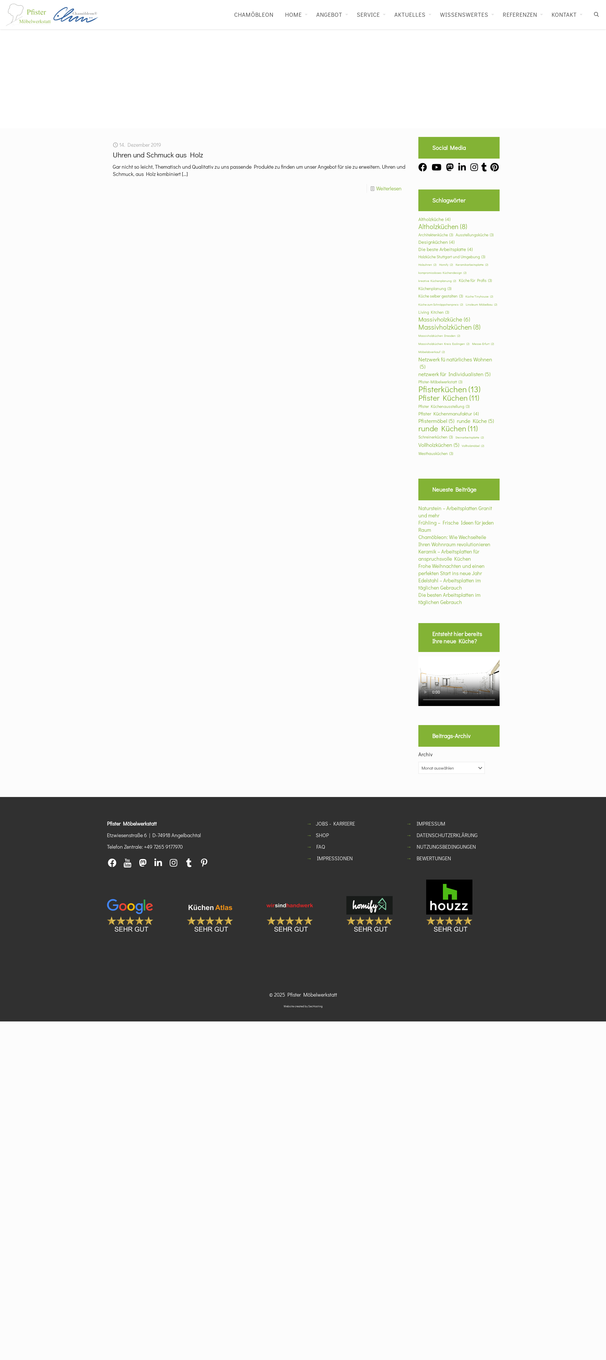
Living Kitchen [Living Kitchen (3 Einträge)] (433, 312)
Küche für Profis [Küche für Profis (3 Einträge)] (475, 280)
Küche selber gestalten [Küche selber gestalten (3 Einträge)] (440, 296)
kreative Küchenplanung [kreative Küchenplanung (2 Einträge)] (437, 281)
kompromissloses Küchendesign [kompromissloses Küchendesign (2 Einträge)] (442, 272)
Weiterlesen (389, 188)
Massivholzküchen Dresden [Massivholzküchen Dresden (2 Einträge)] (439, 335)
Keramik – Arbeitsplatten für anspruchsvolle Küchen (448, 555)
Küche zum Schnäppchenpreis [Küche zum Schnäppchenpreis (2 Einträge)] (440, 304)
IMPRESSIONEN (335, 858)
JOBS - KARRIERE (335, 823)
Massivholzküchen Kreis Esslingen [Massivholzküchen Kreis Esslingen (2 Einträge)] (444, 344)
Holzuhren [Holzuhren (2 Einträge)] (427, 264)
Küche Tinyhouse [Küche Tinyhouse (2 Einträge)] (479, 296)
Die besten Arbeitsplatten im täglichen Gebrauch (449, 598)
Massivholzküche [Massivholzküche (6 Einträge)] (444, 319)
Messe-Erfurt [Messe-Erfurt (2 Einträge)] (483, 344)
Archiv (425, 754)
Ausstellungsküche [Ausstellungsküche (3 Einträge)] (475, 234)
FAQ (320, 846)
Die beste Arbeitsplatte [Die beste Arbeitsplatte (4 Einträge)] (445, 249)
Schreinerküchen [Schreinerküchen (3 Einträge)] (435, 437)
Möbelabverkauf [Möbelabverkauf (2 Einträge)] (431, 352)
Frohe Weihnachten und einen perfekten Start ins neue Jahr (451, 569)
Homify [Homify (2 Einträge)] (446, 264)
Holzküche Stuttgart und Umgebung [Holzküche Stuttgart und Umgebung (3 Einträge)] (451, 256)
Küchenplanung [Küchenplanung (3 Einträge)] (434, 288)
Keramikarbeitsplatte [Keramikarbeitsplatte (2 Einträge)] (472, 264)
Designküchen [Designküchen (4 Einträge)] (436, 242)
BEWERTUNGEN (434, 858)
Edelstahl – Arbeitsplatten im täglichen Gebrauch (449, 584)
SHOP (322, 835)
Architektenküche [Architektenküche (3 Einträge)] (435, 234)
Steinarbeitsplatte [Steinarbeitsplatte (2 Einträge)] (469, 437)
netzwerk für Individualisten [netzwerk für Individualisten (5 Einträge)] (454, 374)
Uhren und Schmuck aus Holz (158, 154)
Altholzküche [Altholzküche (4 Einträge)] (434, 219)
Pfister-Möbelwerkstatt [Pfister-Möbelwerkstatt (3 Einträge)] (440, 381)
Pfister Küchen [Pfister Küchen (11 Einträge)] (448, 397)
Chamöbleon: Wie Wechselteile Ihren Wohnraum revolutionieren (454, 541)
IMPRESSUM (431, 823)
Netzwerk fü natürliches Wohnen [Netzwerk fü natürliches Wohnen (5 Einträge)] (455, 363)
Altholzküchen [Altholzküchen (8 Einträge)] (442, 226)
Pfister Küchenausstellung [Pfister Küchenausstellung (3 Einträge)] (444, 406)
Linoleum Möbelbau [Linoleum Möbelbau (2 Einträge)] (481, 304)
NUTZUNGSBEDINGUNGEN (446, 846)
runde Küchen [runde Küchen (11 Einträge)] (448, 428)
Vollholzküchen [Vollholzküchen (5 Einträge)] (438, 444)
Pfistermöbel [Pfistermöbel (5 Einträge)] (436, 420)
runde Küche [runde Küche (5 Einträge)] (475, 420)
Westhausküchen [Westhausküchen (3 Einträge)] (435, 453)
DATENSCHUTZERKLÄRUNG (447, 835)
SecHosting (315, 1006)
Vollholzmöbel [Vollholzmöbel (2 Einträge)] (473, 445)
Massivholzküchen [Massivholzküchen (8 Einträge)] (449, 326)
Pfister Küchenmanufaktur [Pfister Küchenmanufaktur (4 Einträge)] (448, 413)
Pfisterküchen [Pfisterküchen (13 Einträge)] (449, 389)
